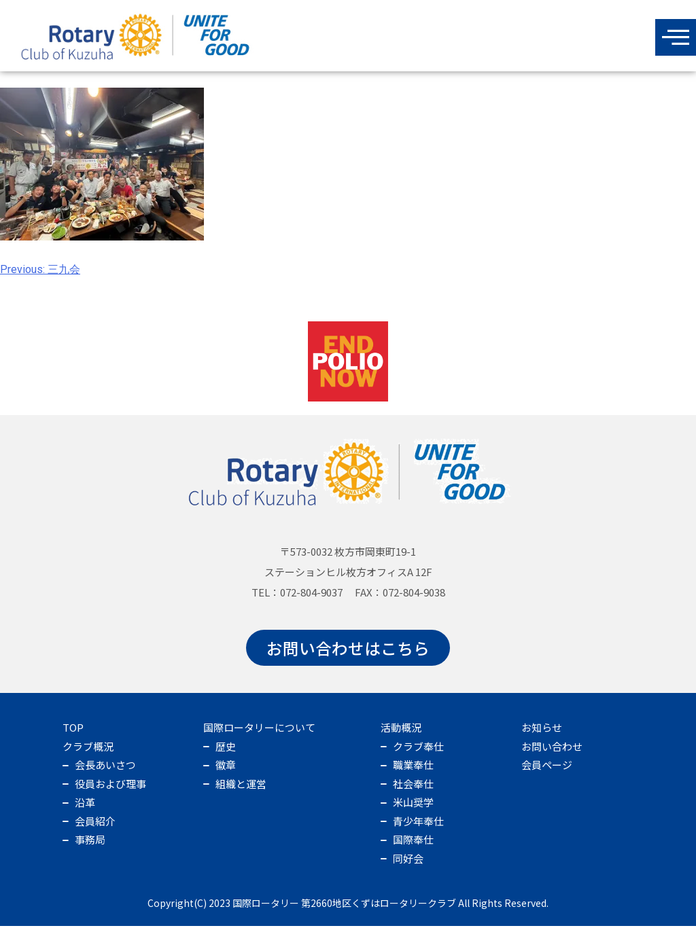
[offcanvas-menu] (675, 37)
